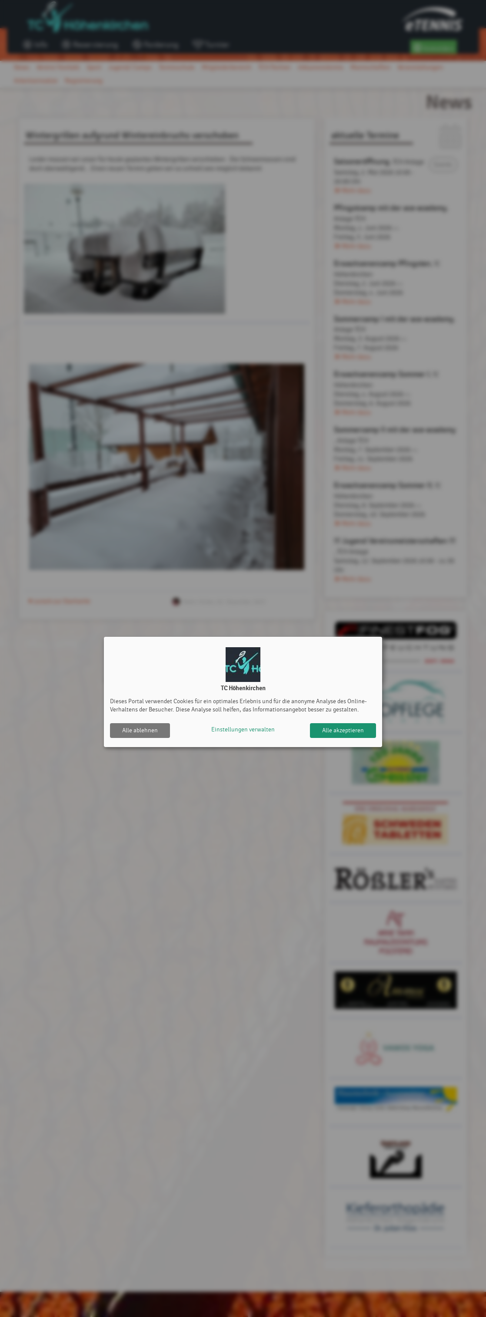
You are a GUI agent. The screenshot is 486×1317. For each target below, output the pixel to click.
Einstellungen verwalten (243, 730)
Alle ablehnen (140, 730)
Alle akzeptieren (343, 730)
